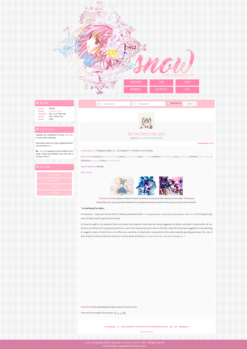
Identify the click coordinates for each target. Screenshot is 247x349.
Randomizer (54, 193)
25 (171, 326)
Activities (161, 89)
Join (161, 82)
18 (153, 326)
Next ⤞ (186, 326)
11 (134, 326)
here (49, 146)
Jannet (42, 151)
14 (142, 326)
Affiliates (54, 187)
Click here (104, 198)
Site (187, 89)
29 (180, 326)
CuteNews (150, 332)
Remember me (175, 103)
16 (148, 326)
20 (158, 326)
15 (145, 326)
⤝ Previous (109, 326)
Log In (189, 104)
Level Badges (54, 175)
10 (132, 326)
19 (156, 326)
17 (150, 326)
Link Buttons (54, 181)
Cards (187, 82)
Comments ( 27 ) (205, 143)
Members (135, 89)
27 (176, 326)
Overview (135, 82)
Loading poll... (146, 271)
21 (161, 326)
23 (166, 326)
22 (164, 326)
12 (137, 326)
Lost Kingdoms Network (130, 342)
